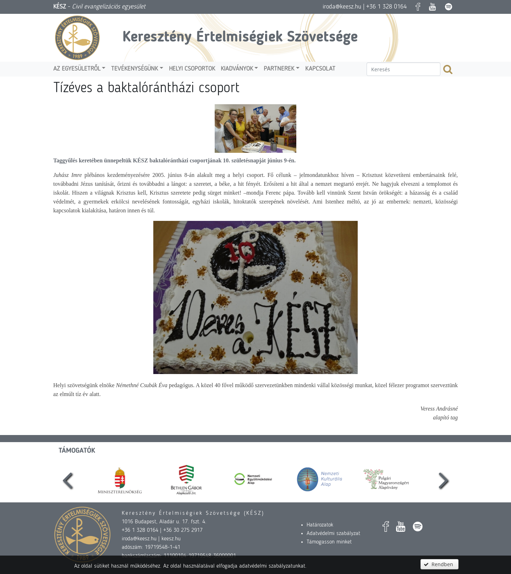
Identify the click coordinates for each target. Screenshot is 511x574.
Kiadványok (237, 69)
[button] (439, 564)
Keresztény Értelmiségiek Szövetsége (240, 37)
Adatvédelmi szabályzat (333, 533)
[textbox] (403, 69)
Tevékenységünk (134, 69)
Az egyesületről (76, 69)
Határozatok (320, 525)
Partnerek (279, 69)
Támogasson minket (329, 542)
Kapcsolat (320, 69)
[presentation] (67, 479)
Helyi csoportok (192, 69)
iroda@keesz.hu (342, 7)
